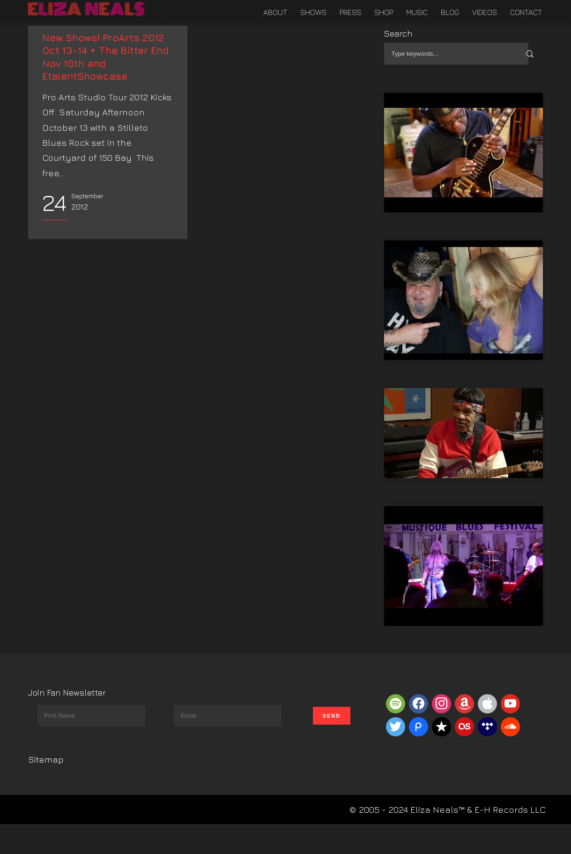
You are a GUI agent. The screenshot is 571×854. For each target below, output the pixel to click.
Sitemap (46, 759)
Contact (526, 12)
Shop (383, 12)
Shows (313, 12)
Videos (484, 12)
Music (417, 12)
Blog (450, 12)
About (275, 12)
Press (350, 12)
